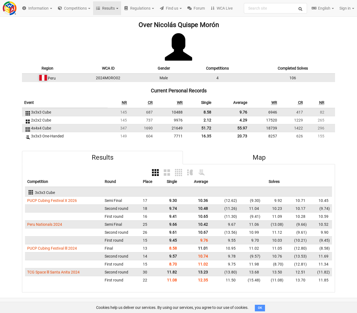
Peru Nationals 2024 (44, 224)
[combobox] (275, 8)
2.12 (207, 120)
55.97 (242, 128)
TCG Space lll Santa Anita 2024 (53, 272)
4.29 (243, 120)
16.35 (206, 136)
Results (102, 157)
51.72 (206, 128)
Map (259, 157)
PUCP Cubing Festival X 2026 (52, 200)
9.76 (243, 112)
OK (260, 308)
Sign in (346, 8)
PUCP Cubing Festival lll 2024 (52, 248)
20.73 (242, 136)
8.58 (207, 112)
